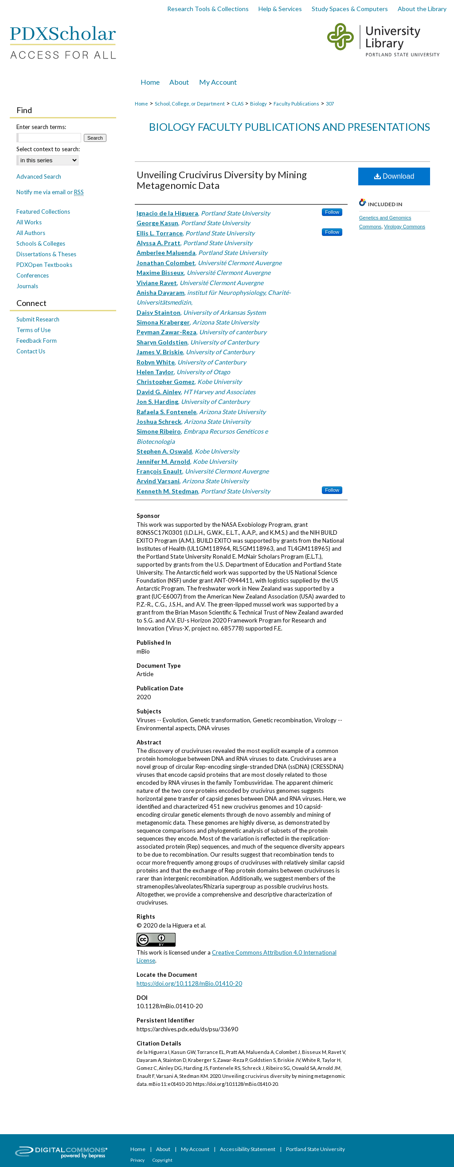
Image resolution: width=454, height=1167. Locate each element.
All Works (29, 222)
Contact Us (30, 351)
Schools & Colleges (40, 243)
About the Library (422, 8)
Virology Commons (404, 226)
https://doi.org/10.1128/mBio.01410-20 (189, 983)
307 (330, 103)
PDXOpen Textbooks (44, 264)
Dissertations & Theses (46, 254)
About (163, 1149)
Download (394, 176)
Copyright (162, 1160)
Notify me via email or (50, 192)
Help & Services (280, 8)
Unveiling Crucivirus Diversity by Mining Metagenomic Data (222, 179)
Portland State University (315, 1149)
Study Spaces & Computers (350, 8)
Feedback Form (36, 340)
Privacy (137, 1160)
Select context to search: (48, 149)
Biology (258, 103)
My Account (195, 1149)
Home (141, 103)
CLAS (237, 103)
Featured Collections (43, 211)
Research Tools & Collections (208, 8)
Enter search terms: (41, 126)
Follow (332, 212)
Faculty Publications (296, 103)
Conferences (32, 275)
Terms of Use (33, 329)
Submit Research (37, 319)
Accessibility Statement (248, 1149)
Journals (27, 286)
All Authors (30, 232)
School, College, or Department (190, 103)
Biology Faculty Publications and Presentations (289, 126)
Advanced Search (38, 176)
